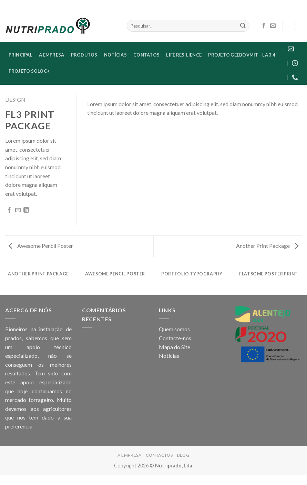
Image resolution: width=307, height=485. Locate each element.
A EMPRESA (51, 55)
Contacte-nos (175, 338)
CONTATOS (146, 55)
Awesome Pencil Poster (41, 245)
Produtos (84, 55)
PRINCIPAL (20, 55)
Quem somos (174, 329)
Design (15, 99)
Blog (183, 455)
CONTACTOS (159, 455)
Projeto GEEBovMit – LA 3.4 (241, 55)
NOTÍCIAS (115, 55)
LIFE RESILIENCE (184, 55)
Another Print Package (267, 245)
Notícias (169, 355)
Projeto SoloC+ (29, 71)
